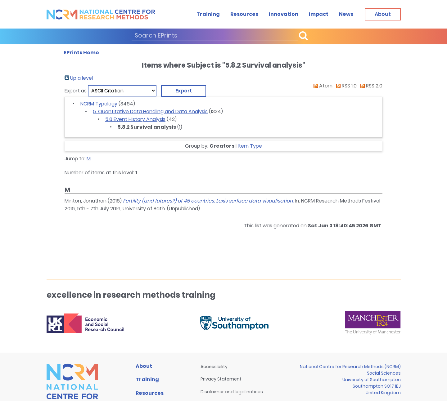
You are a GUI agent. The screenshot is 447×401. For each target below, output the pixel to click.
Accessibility (214, 366)
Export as (76, 90)
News (346, 14)
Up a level (79, 78)
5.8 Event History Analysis (135, 119)
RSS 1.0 (345, 85)
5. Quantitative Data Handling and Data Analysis (150, 111)
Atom (321, 85)
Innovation (283, 14)
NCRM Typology (98, 103)
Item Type (250, 145)
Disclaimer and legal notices (232, 392)
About (144, 366)
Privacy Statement (221, 379)
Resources (244, 14)
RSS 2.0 (370, 85)
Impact (318, 14)
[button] (183, 90)
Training (208, 14)
